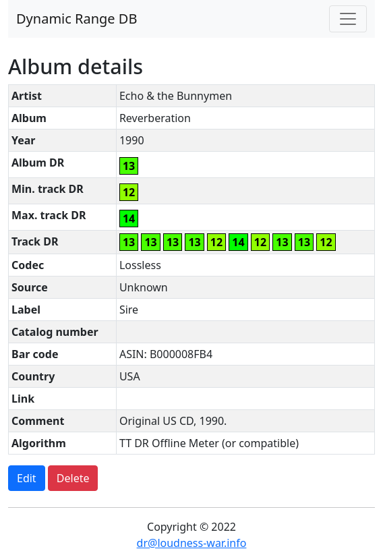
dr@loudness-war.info (192, 542)
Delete (73, 478)
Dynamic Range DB (76, 18)
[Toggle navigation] (348, 18)
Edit (26, 478)
